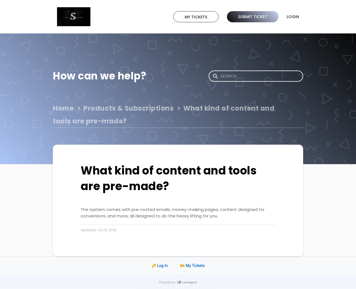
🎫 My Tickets (192, 265)
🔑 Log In (159, 265)
